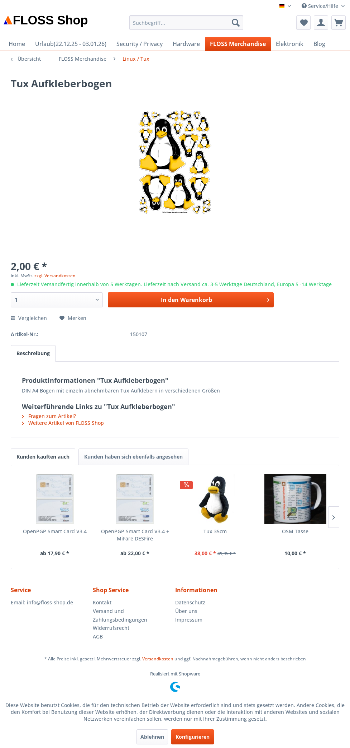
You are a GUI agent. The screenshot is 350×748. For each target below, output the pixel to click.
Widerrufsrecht (111, 627)
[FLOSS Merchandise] (238, 44)
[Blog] (319, 44)
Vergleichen (29, 318)
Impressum (188, 619)
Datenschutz (190, 602)
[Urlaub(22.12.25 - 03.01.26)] (70, 44)
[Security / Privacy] (139, 44)
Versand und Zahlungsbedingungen (120, 615)
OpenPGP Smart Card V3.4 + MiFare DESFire (135, 535)
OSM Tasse (295, 531)
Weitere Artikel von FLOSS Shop (63, 422)
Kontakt (102, 602)
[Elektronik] (289, 44)
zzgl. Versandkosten (55, 276)
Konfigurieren (193, 736)
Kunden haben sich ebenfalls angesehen (133, 456)
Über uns (186, 611)
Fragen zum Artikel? (49, 416)
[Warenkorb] (338, 22)
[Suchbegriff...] (186, 22)
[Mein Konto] (321, 22)
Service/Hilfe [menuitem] (321, 6)
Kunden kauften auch (42, 456)
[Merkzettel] (303, 22)
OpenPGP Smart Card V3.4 (55, 531)
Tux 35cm (215, 531)
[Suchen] (235, 22)
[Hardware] (186, 44)
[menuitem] (186, 22)
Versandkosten (157, 659)
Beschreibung (33, 353)
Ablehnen (152, 736)
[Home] (17, 44)
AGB (98, 636)
